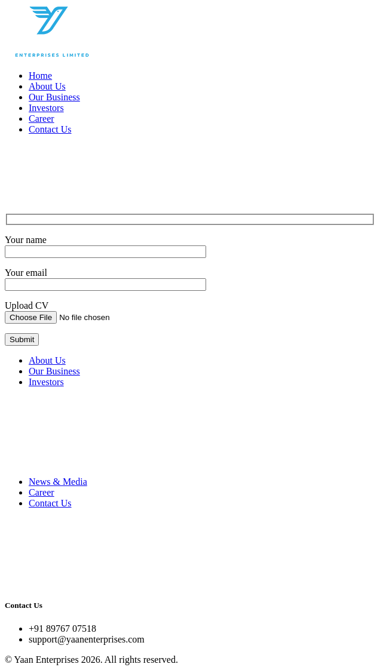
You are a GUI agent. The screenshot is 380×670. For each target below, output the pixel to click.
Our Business (54, 97)
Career (41, 118)
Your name (26, 240)
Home (40, 75)
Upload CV (26, 305)
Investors (46, 108)
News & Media (58, 482)
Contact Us (50, 129)
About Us (47, 86)
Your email (26, 273)
